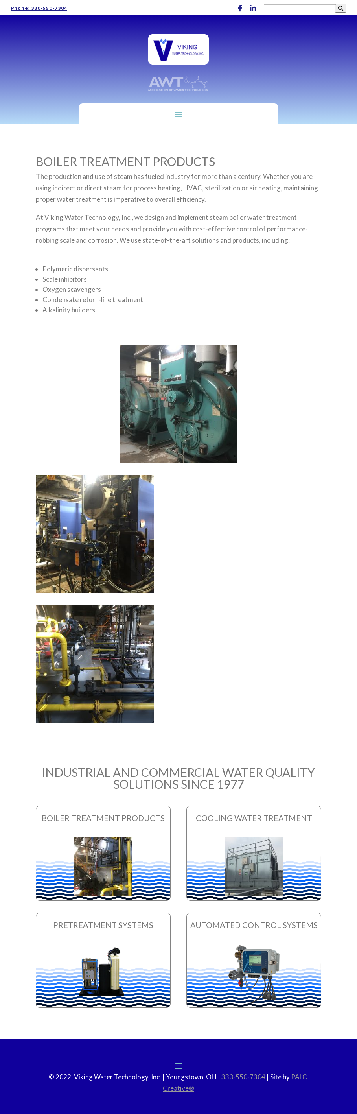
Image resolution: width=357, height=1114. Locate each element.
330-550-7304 (244, 1077)
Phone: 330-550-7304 (39, 8)
